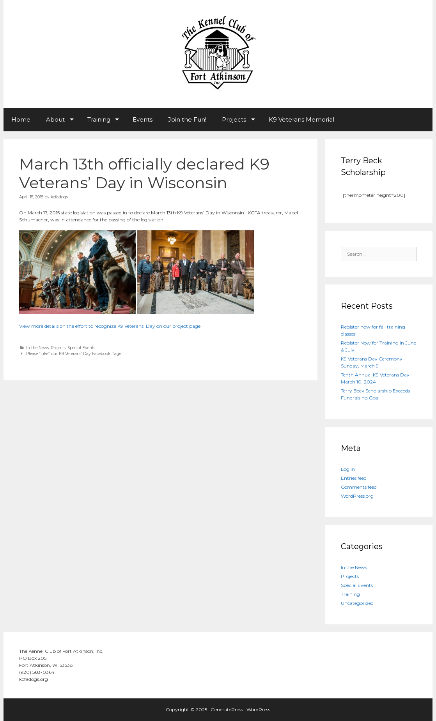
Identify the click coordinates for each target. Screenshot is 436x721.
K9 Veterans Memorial (301, 119)
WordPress (258, 709)
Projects (234, 119)
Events (142, 119)
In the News (37, 347)
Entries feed (354, 478)
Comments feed (359, 487)
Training (98, 119)
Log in (348, 469)
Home (20, 119)
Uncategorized (357, 603)
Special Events (81, 347)
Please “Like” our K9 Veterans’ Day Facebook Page (73, 353)
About (55, 119)
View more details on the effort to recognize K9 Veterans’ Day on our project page (109, 326)
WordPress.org (357, 496)
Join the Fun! (187, 119)
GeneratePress (227, 709)
